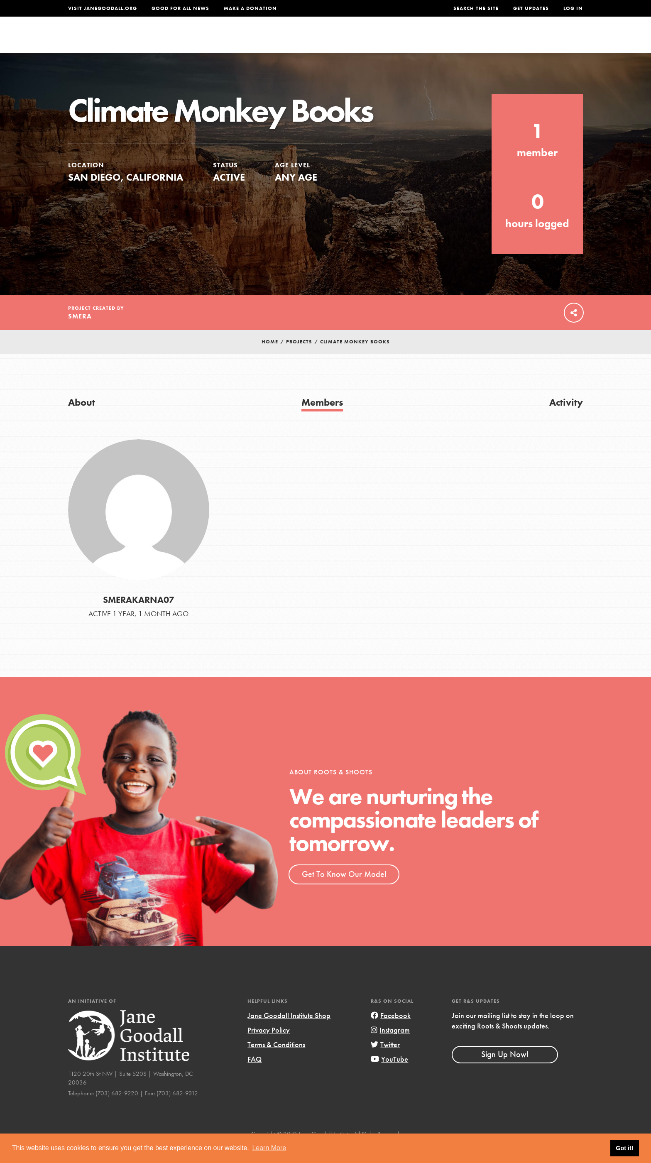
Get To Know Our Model (344, 891)
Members (322, 419)
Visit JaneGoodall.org (102, 8)
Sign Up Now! (505, 1071)
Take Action (555, 39)
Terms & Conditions (276, 1061)
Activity (566, 419)
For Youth (264, 40)
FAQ (254, 1076)
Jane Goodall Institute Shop (288, 1032)
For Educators (331, 40)
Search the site (476, 8)
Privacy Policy (268, 1047)
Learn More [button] (269, 1147)
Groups (499, 40)
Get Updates (531, 8)
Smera (80, 333)
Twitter (385, 1061)
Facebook (391, 1032)
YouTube (389, 1076)
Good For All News (180, 8)
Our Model (398, 40)
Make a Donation (250, 8)
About (216, 40)
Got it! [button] (624, 1148)
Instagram (390, 1047)
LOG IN (573, 8)
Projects (452, 40)
